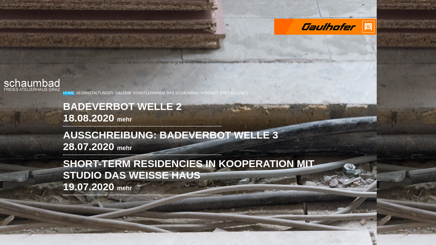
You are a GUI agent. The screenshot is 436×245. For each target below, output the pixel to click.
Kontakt (209, 93)
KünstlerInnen (149, 93)
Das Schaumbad (183, 93)
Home (68, 93)
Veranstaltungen (94, 93)
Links (242, 93)
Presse (227, 93)
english (76, 75)
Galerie (123, 93)
